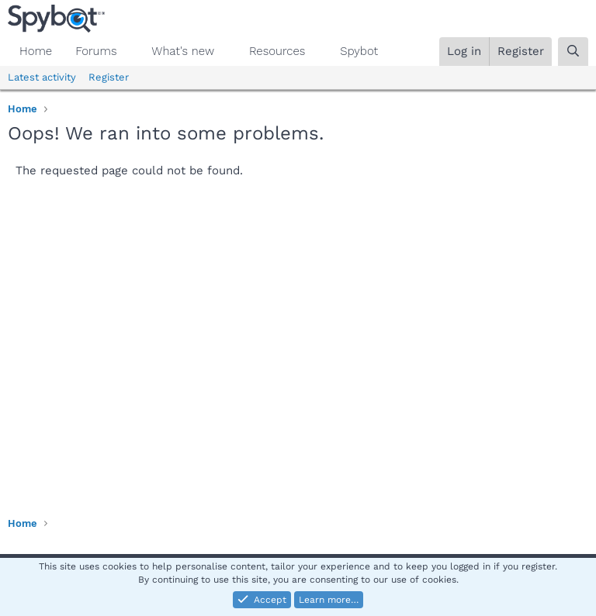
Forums (95, 51)
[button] (129, 51)
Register (108, 77)
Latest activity (42, 77)
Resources (277, 51)
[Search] (573, 51)
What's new (182, 51)
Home (35, 51)
